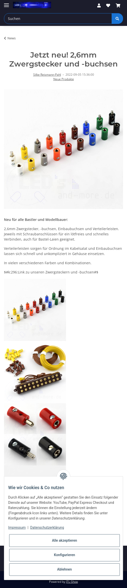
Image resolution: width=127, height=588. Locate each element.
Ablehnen (64, 569)
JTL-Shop (72, 582)
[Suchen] (58, 18)
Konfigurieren (64, 555)
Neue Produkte (63, 79)
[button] (99, 5)
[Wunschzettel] (108, 5)
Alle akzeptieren (64, 540)
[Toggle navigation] (6, 3)
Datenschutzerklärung (47, 527)
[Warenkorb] (118, 5)
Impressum (17, 527)
